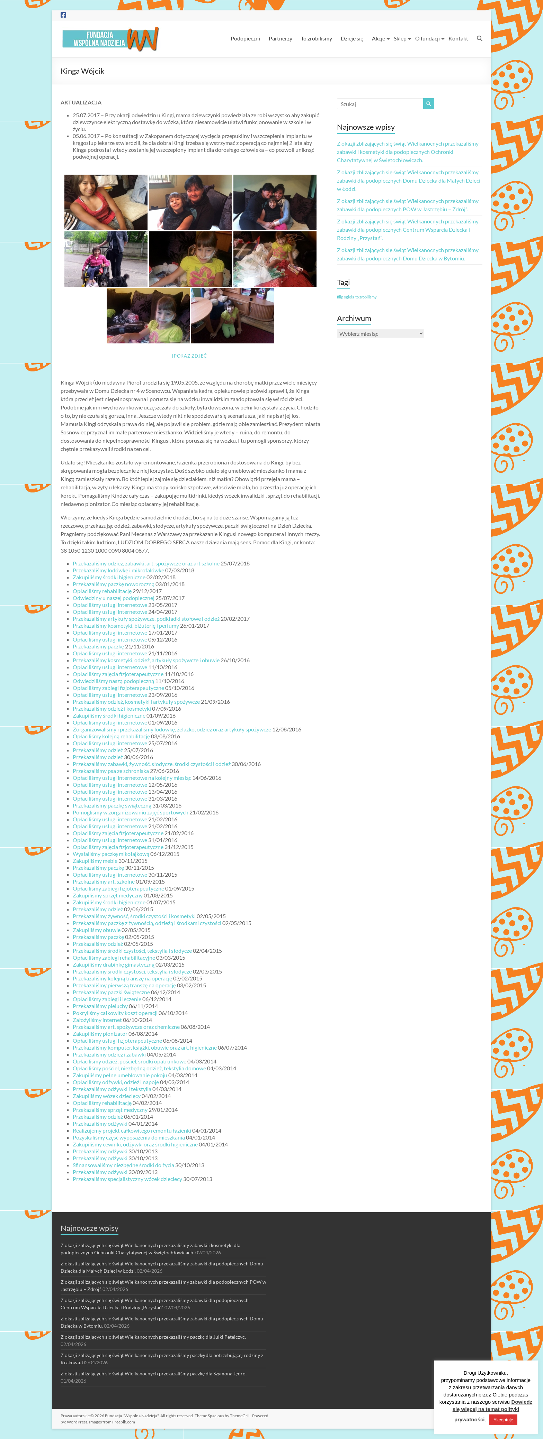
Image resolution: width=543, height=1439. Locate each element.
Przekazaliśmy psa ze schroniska (111, 770)
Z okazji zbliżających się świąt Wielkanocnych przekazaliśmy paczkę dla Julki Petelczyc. (153, 1337)
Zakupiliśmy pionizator (100, 1033)
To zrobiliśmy (316, 38)
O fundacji (427, 38)
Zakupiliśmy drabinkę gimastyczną (113, 964)
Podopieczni (245, 38)
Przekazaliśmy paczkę (98, 646)
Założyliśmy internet (97, 1019)
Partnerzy (280, 38)
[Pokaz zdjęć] (190, 356)
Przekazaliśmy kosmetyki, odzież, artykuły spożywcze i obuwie (146, 660)
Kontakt (458, 38)
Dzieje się (352, 38)
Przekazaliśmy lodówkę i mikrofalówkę (118, 570)
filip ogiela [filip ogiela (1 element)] (345, 297)
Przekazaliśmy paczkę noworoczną (113, 584)
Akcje (378, 38)
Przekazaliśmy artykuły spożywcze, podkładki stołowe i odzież (146, 618)
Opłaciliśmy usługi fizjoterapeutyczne (117, 1040)
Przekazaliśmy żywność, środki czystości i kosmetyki (134, 916)
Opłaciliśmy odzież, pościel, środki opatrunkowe (129, 1061)
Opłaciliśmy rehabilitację (102, 591)
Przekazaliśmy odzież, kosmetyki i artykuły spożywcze (136, 701)
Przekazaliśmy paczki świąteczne (111, 992)
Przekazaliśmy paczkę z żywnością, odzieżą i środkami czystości (147, 923)
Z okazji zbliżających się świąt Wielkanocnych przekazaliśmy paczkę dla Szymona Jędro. (154, 1373)
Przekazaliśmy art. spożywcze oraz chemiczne (126, 1026)
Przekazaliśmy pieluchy (100, 1006)
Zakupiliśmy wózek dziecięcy (107, 1095)
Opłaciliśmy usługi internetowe (110, 604)
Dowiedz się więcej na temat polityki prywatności (493, 1410)
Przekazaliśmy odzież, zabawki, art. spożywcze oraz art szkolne (146, 563)
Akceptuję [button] (503, 1419)
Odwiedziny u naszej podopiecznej (113, 597)
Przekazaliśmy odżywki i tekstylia (112, 1089)
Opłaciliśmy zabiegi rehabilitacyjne (114, 957)
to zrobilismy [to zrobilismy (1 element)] (366, 297)
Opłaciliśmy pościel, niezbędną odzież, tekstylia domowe (139, 1068)
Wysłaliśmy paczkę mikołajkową (111, 853)
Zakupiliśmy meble (95, 860)
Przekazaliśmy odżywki (100, 1123)
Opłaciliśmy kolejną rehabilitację (111, 736)
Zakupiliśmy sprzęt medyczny (108, 895)
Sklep (400, 38)
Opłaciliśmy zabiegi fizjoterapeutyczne (118, 687)
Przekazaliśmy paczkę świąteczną (112, 805)
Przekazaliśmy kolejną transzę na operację (122, 978)
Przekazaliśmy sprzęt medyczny (110, 1109)
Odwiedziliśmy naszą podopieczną (113, 680)
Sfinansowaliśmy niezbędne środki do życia (123, 1165)
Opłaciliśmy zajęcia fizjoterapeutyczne (118, 674)
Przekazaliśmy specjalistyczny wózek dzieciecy (127, 1178)
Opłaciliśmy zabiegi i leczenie (107, 999)
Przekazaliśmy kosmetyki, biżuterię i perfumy (126, 625)
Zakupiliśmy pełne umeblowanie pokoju (120, 1075)
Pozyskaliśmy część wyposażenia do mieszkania (129, 1137)
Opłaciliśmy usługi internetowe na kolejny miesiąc (132, 777)
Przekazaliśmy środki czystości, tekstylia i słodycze (132, 950)
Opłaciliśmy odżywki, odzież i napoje (116, 1082)
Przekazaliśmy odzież (98, 750)
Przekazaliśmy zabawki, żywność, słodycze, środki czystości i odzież (152, 763)
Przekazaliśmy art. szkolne (104, 881)
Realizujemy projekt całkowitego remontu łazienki (132, 1130)
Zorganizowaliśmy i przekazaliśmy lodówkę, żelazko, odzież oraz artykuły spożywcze (172, 729)
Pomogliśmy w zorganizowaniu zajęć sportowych (130, 812)
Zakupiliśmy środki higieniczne (109, 577)
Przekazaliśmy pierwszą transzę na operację (124, 985)
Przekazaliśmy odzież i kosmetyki (112, 708)
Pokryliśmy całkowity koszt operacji (115, 1012)
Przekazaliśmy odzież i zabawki (109, 1054)
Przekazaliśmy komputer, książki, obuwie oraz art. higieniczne (145, 1047)
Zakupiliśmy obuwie (97, 929)
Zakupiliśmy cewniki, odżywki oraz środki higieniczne (135, 1144)
